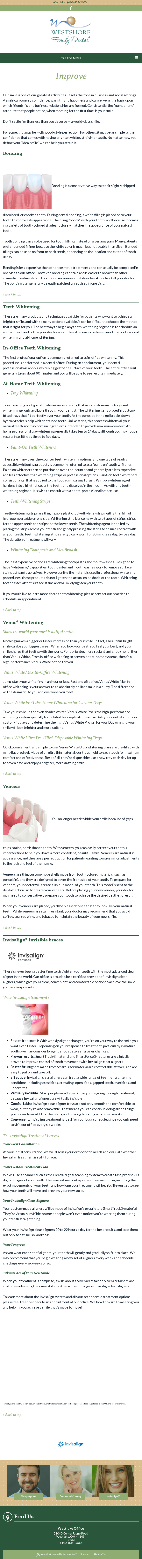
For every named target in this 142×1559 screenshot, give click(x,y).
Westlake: (59, 2)
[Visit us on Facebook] (71, 8)
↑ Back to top (12, 294)
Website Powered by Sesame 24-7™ (57, 1554)
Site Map (84, 1554)
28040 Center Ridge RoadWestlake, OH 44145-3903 (71, 1536)
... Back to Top (98, 1554)
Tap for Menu (71, 58)
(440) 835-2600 (76, 2)
